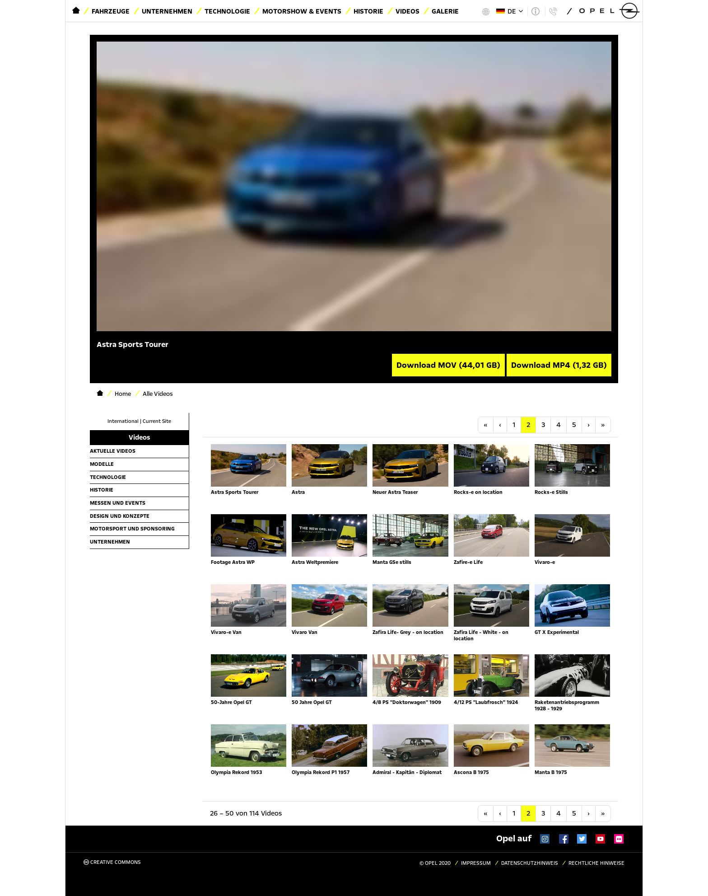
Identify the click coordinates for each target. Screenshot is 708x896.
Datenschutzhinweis (529, 863)
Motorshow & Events (301, 11)
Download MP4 (559, 365)
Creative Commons (112, 862)
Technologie (227, 11)
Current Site (157, 421)
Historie (368, 11)
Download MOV (448, 365)
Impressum (476, 863)
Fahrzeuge (111, 11)
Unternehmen (167, 11)
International (123, 421)
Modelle (102, 464)
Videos (407, 11)
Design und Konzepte (119, 516)
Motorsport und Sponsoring (132, 528)
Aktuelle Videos (112, 451)
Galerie (445, 11)
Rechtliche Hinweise (596, 863)
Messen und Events (117, 503)
